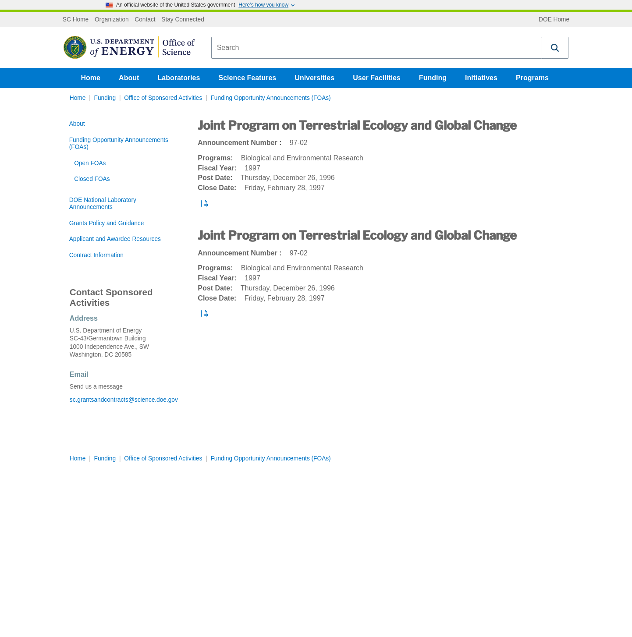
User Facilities (377, 77)
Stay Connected (182, 20)
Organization (112, 20)
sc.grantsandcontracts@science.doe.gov (124, 399)
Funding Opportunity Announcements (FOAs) (270, 98)
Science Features (248, 77)
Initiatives (481, 77)
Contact (145, 20)
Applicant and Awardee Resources (115, 239)
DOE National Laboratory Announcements (102, 203)
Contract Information (96, 255)
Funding (433, 77)
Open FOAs (90, 163)
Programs (532, 77)
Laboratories (178, 77)
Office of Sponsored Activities (163, 98)
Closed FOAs (92, 179)
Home (90, 77)
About (129, 77)
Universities (314, 77)
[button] (555, 48)
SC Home (76, 20)
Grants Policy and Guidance (106, 223)
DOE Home (554, 20)
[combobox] (377, 47)
